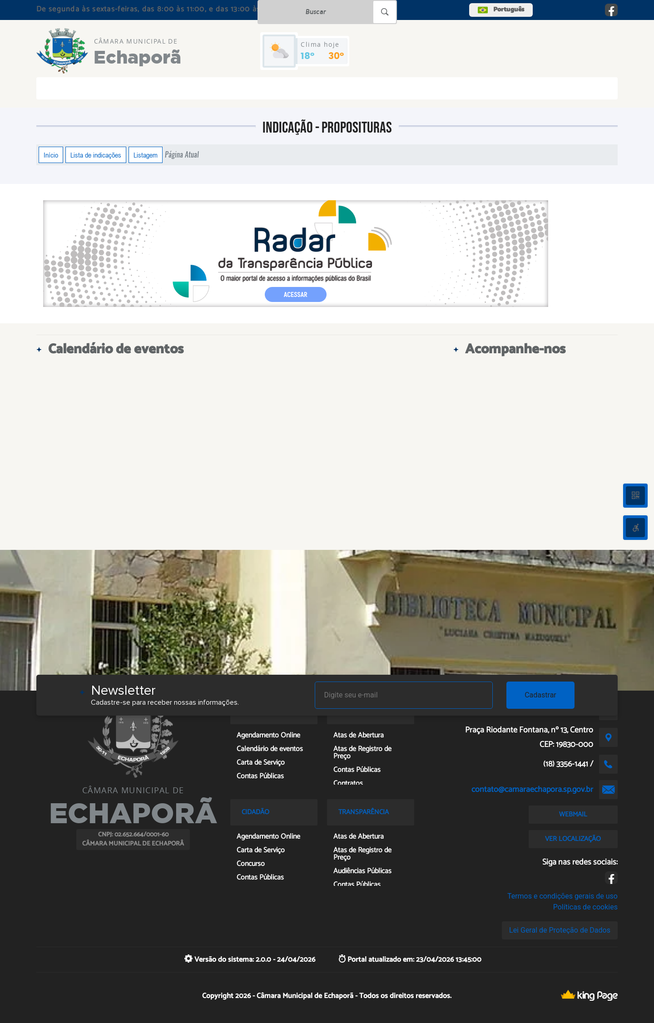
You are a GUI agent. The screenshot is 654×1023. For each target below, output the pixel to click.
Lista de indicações (95, 154)
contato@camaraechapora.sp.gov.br (532, 789)
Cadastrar (540, 695)
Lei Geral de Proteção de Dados (559, 930)
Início (51, 154)
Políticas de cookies (585, 907)
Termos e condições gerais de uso (562, 896)
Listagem (146, 154)
